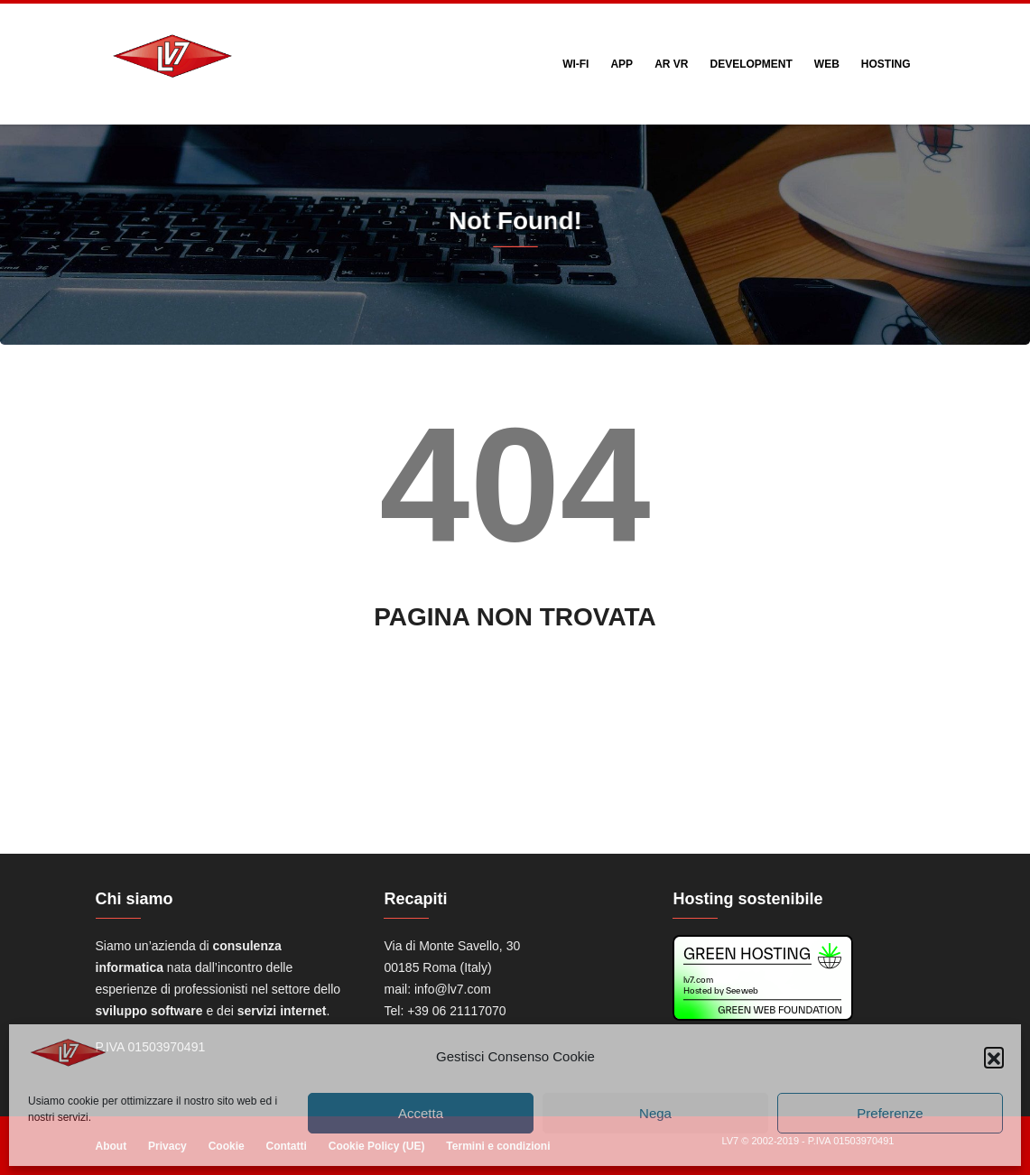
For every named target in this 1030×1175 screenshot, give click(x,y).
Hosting (886, 64)
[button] (994, 1057)
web (827, 64)
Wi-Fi (575, 64)
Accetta (420, 1113)
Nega (655, 1113)
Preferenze (890, 1113)
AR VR (671, 64)
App (621, 64)
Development (751, 64)
